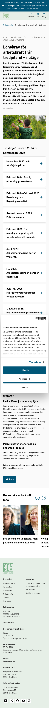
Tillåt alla (24, 370)
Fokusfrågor (7, 587)
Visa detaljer (35, 362)
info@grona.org (9, 661)
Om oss (6, 597)
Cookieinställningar (33, 593)
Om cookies (30, 590)
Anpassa (24, 379)
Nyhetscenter (8, 25)
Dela (10, 479)
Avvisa (24, 387)
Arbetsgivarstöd (9, 583)
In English (7, 601)
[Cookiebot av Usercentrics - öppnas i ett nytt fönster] (35, 318)
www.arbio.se (8, 623)
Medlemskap (8, 590)
